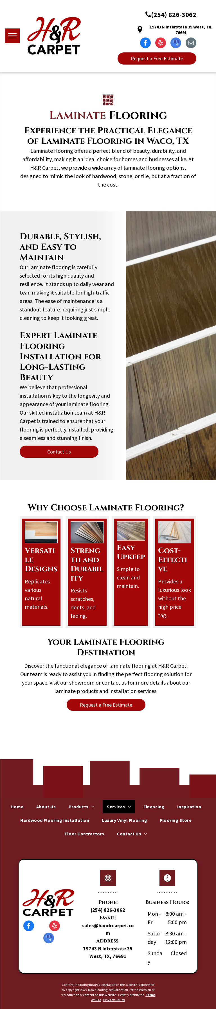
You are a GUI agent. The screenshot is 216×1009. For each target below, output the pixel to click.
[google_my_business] (175, 43)
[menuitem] (19, 806)
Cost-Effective (172, 560)
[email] (191, 43)
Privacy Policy (114, 1000)
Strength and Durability (87, 564)
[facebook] (145, 43)
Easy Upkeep (131, 552)
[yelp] (160, 43)
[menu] (12, 35)
